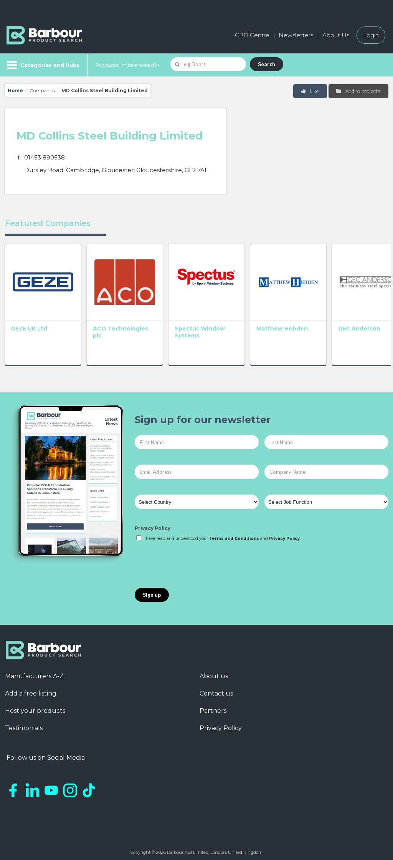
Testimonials (24, 724)
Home (15, 90)
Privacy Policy (152, 524)
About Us (335, 35)
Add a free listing (30, 689)
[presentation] (193, 561)
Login (371, 35)
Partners (213, 707)
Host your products (35, 707)
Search (266, 64)
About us (214, 672)
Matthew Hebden (270, 324)
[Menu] (42, 64)
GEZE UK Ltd (29, 324)
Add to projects (357, 91)
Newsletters (296, 35)
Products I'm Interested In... (129, 65)
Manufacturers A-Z (34, 672)
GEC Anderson (343, 324)
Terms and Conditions (234, 534)
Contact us (216, 689)
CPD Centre (252, 35)
